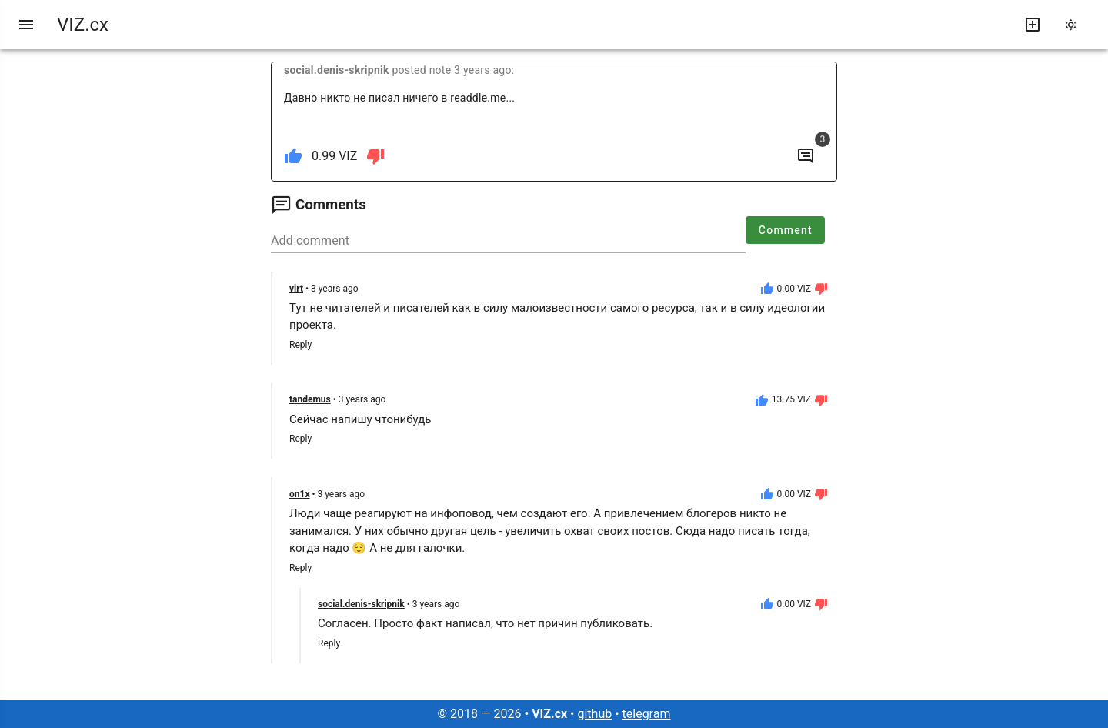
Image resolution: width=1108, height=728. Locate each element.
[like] (293, 156)
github (594, 713)
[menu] (26, 24)
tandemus (310, 399)
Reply (300, 344)
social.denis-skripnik (336, 70)
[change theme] (1075, 24)
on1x (299, 494)
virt (296, 288)
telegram (646, 713)
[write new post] (1032, 24)
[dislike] (375, 156)
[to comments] (805, 156)
